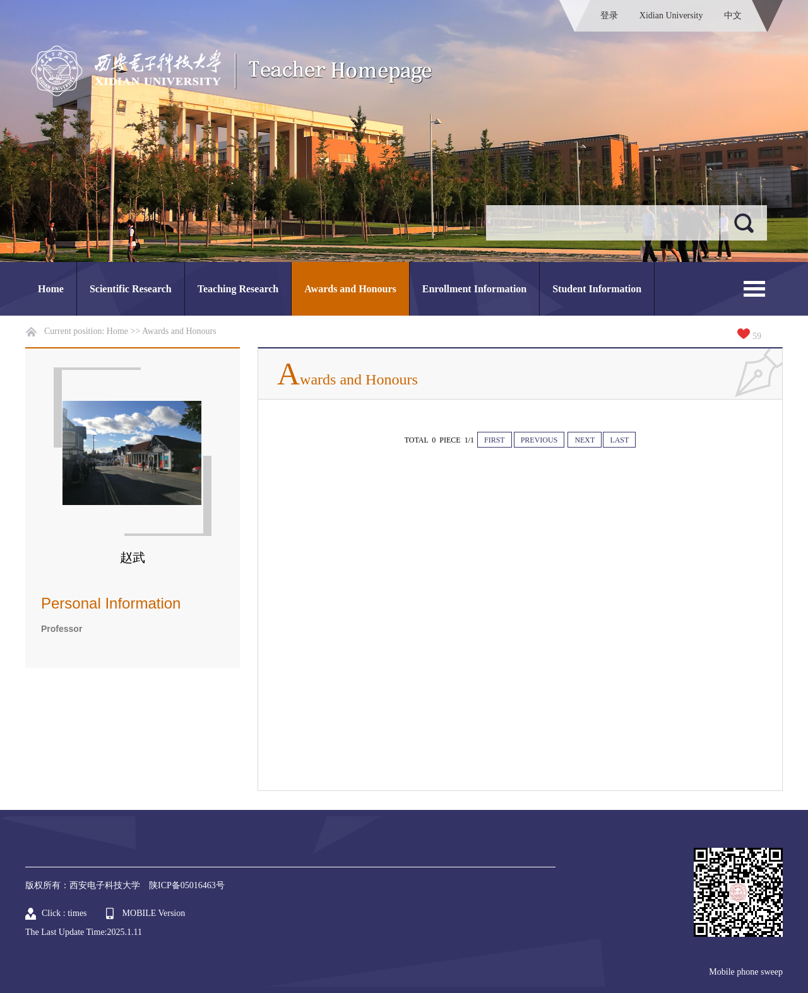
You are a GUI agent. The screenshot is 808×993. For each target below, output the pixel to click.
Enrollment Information (474, 288)
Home (51, 288)
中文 (733, 15)
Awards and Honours (350, 288)
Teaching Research (238, 288)
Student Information (596, 288)
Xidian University (671, 15)
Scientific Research (131, 288)
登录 (609, 15)
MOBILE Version (154, 913)
